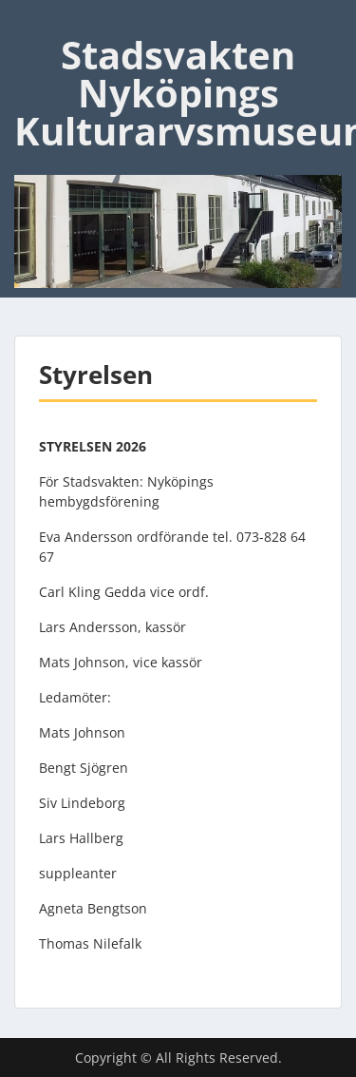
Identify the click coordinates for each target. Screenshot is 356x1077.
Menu (34, 23)
